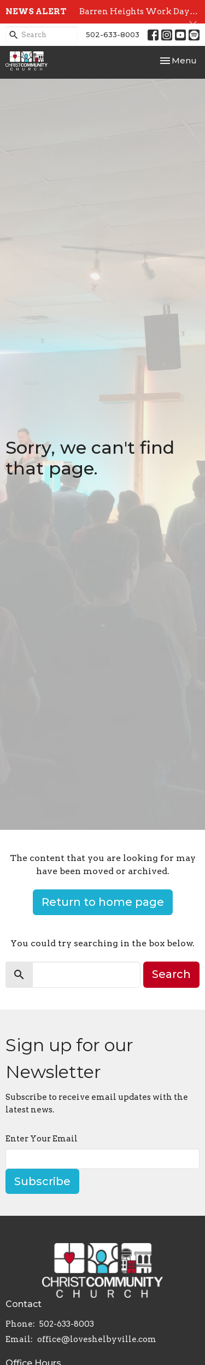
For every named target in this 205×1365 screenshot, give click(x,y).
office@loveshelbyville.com (96, 1339)
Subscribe (42, 1181)
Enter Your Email (41, 1139)
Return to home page (103, 902)
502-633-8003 (112, 34)
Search (171, 974)
